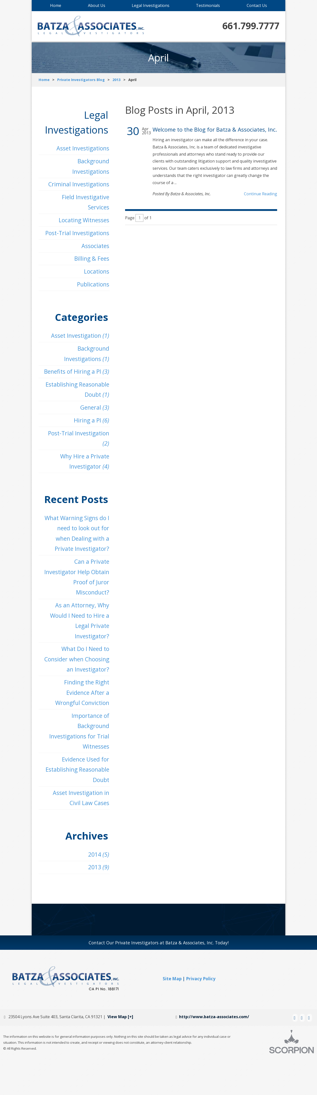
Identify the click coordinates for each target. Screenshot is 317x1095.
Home (55, 5)
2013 (116, 79)
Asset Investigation (78, 342)
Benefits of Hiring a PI (74, 379)
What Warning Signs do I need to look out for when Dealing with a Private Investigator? (74, 546)
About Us (96, 5)
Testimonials (208, 5)
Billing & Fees (90, 263)
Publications (91, 290)
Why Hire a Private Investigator (83, 472)
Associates (94, 250)
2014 (97, 889)
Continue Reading (260, 194)
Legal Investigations (150, 5)
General (93, 417)
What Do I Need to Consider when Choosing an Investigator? (83, 682)
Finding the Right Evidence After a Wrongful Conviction (80, 722)
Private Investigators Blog (81, 79)
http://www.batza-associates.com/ (216, 1052)
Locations (95, 277)
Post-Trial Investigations (75, 237)
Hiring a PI (90, 430)
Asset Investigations (80, 149)
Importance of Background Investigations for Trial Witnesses (77, 762)
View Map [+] (120, 1052)
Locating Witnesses (82, 223)
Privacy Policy (200, 1014)
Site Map (172, 1014)
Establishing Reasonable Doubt (75, 398)
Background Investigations (89, 167)
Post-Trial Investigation (76, 448)
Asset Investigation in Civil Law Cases (79, 832)
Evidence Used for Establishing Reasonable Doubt (75, 802)
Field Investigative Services (83, 204)
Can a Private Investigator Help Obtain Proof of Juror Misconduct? (74, 591)
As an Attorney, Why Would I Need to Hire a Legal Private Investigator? (77, 637)
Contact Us (257, 5)
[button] (234, 1015)
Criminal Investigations (76, 186)
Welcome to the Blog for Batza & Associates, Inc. (215, 129)
